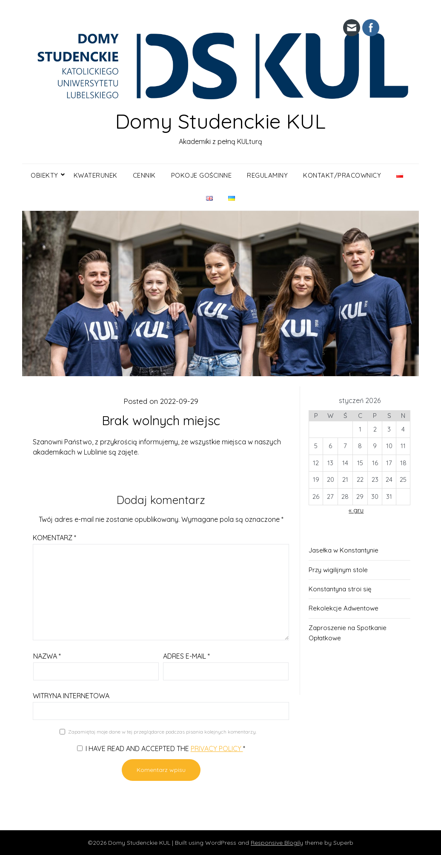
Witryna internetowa (71, 695)
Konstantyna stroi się (340, 589)
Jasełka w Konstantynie (343, 550)
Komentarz (54, 537)
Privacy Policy (217, 748)
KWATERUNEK (95, 175)
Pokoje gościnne (201, 175)
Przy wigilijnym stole (338, 570)
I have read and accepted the (161, 748)
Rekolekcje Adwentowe (343, 608)
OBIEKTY (44, 175)
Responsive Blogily (277, 842)
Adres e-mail (186, 656)
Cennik (144, 175)
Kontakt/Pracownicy (342, 175)
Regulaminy (267, 175)
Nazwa (47, 656)
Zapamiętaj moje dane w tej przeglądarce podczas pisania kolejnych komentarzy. (162, 731)
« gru (356, 510)
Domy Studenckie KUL (220, 121)
